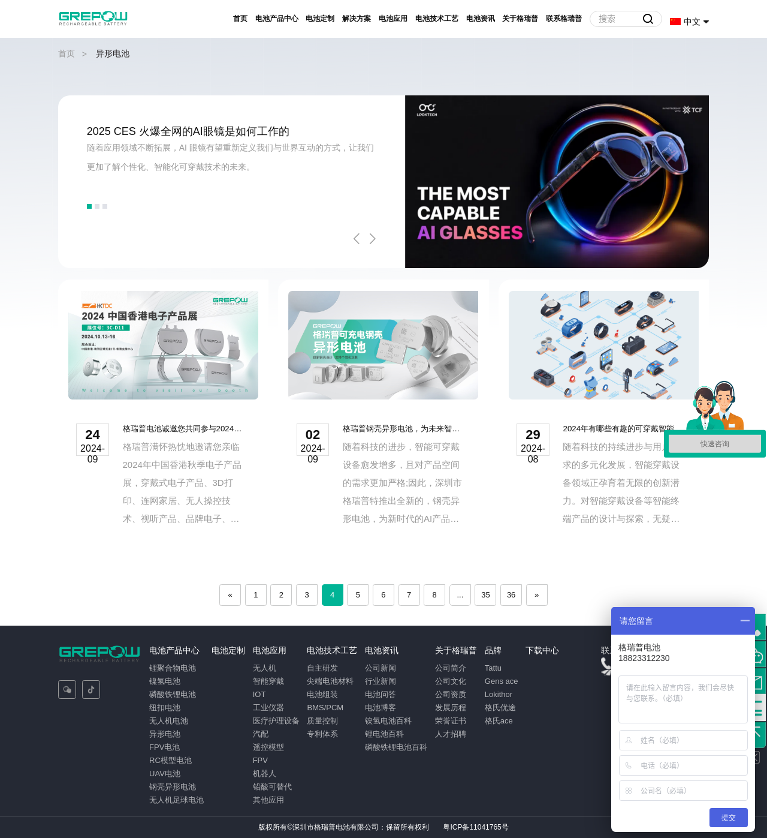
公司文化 (450, 681)
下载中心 (542, 650)
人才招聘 (450, 733)
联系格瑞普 (564, 18)
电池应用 (393, 18)
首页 (240, 18)
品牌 (493, 650)
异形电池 (164, 733)
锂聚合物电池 (172, 667)
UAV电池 (164, 773)
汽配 (260, 733)
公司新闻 (380, 667)
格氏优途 (500, 707)
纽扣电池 (164, 707)
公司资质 (450, 694)
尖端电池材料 (330, 681)
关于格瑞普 (520, 18)
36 (511, 594)
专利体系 (322, 733)
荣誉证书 (450, 720)
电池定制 (320, 18)
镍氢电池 (164, 681)
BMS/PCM (325, 707)
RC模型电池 (170, 760)
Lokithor (498, 694)
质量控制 (322, 720)
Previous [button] (357, 238)
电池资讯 (480, 18)
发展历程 (450, 707)
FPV (259, 760)
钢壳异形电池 (172, 786)
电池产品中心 (276, 18)
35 (485, 594)
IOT (258, 694)
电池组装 (322, 694)
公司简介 (450, 667)
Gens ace (501, 681)
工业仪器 (267, 707)
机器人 (264, 773)
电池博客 (380, 707)
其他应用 (267, 799)
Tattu (493, 667)
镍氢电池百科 (388, 720)
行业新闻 (380, 681)
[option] (383, 181)
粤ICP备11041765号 (475, 827)
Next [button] (373, 238)
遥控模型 (267, 747)
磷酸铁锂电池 (172, 694)
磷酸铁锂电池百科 (396, 747)
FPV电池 (164, 747)
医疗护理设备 (275, 720)
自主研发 (322, 667)
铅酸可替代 (271, 786)
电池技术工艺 (436, 18)
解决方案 (356, 18)
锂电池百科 (384, 733)
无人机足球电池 (176, 799)
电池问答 (380, 694)
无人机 (264, 667)
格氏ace (499, 720)
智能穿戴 (267, 681)
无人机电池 (168, 720)
